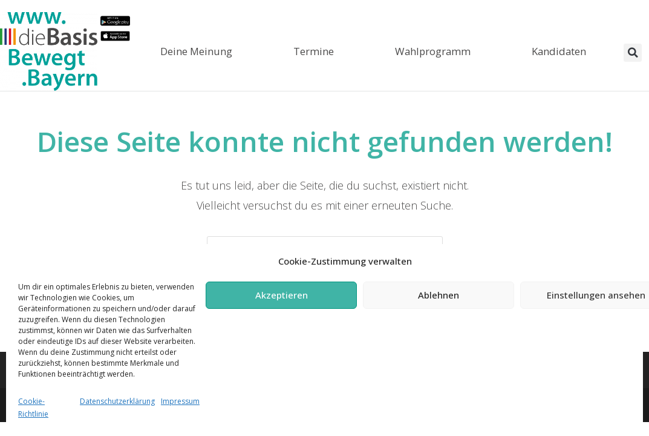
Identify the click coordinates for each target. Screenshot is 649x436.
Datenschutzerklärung (117, 401)
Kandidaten (559, 51)
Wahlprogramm (433, 51)
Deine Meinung (196, 51)
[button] (633, 53)
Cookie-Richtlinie (33, 408)
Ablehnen (438, 295)
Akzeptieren (281, 295)
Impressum (180, 401)
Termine (313, 51)
